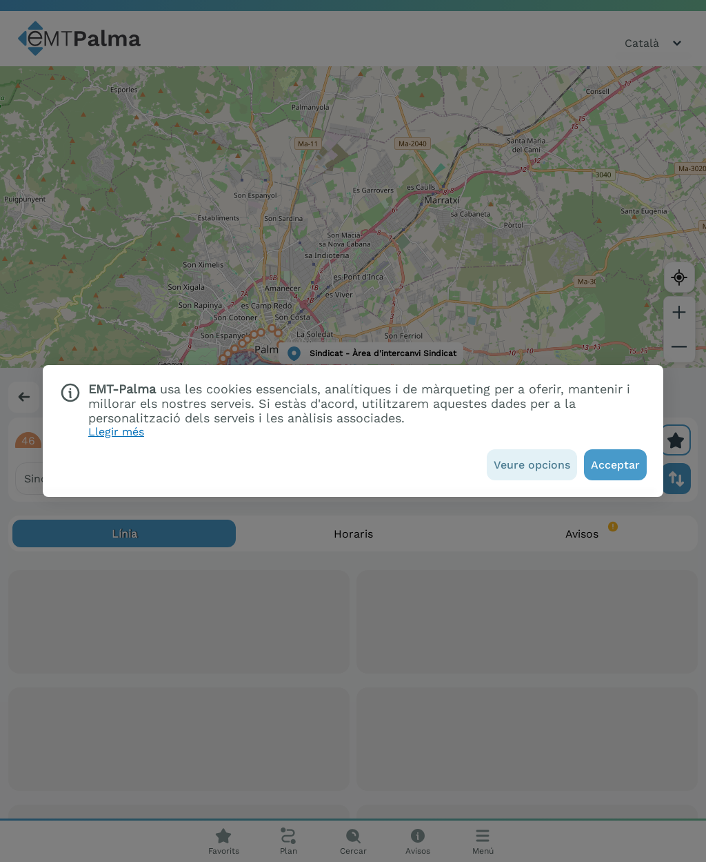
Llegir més (116, 431)
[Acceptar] (615, 464)
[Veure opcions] (532, 464)
